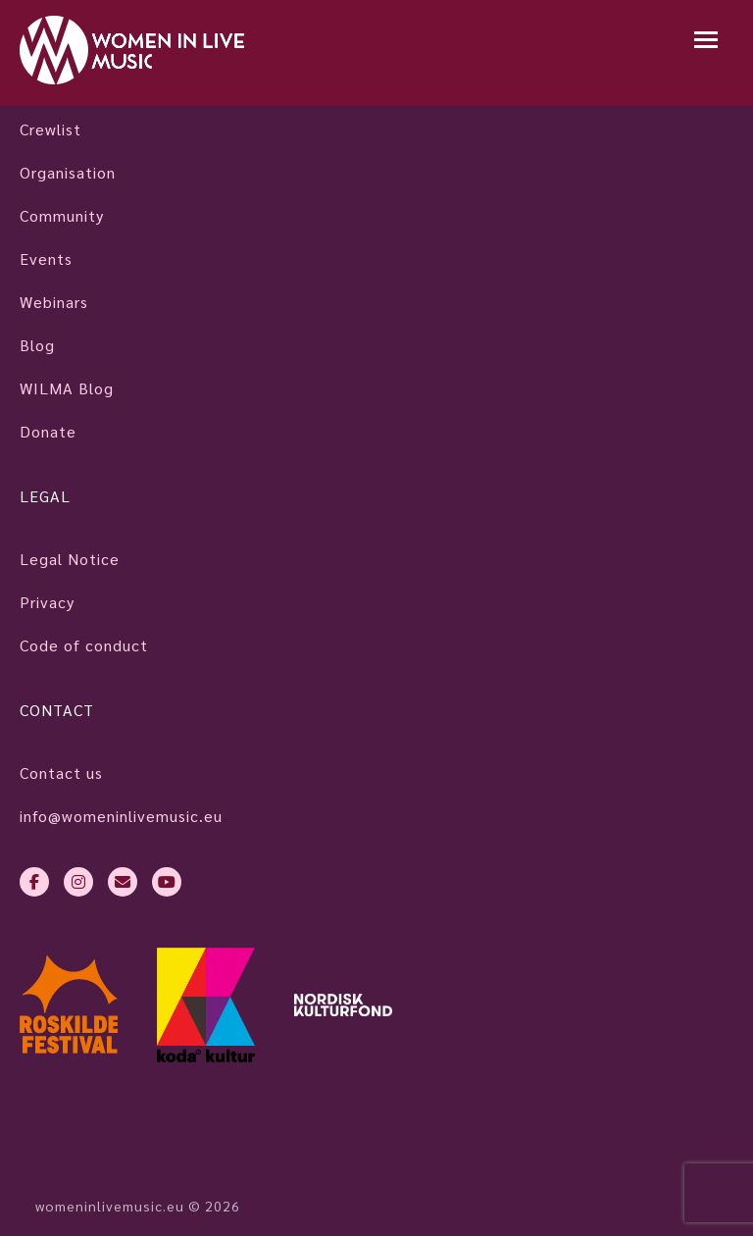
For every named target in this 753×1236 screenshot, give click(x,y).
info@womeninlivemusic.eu (121, 815)
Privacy (47, 602)
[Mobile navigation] (706, 41)
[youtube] (166, 882)
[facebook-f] (34, 882)
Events (46, 258)
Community (62, 215)
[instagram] (78, 882)
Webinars (54, 301)
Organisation (68, 172)
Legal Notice (70, 558)
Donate (48, 431)
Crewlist (50, 129)
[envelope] (122, 882)
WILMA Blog (67, 388)
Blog (37, 345)
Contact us (61, 772)
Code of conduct (84, 645)
